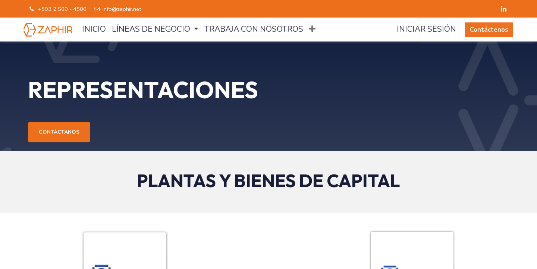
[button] (312, 29)
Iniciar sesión (426, 29)
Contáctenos (489, 29)
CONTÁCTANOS (59, 132)
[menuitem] (94, 29)
